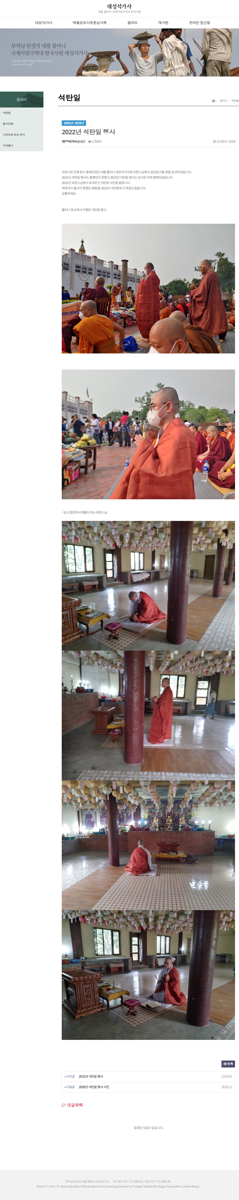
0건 (81, 141)
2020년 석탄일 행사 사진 (94, 1087)
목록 (228, 1064)
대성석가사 (43, 22)
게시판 (163, 22)
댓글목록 (72, 1105)
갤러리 (132, 22)
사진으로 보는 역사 (14, 134)
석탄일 (7, 113)
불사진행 (8, 124)
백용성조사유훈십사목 (90, 22)
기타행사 (8, 145)
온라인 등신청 (199, 22)
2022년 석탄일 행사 (91, 1076)
